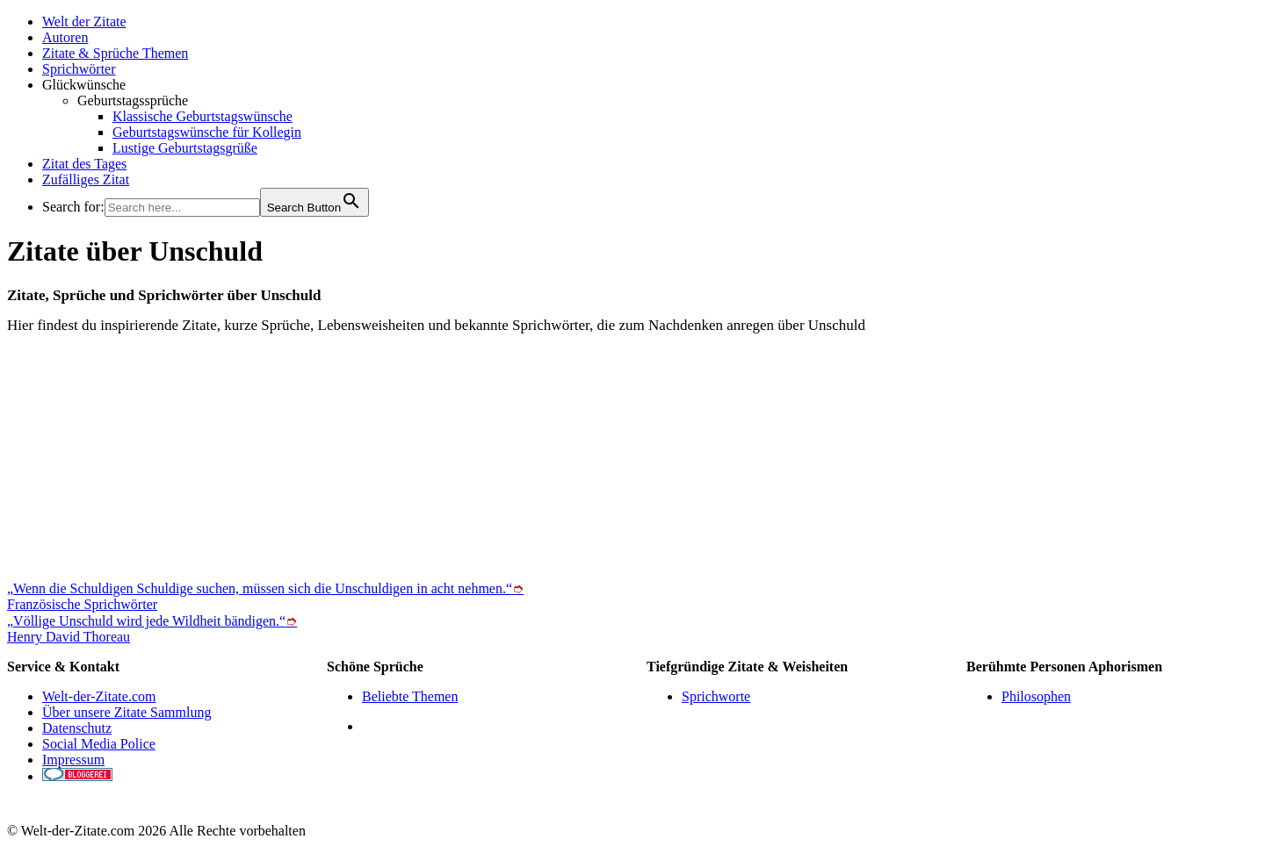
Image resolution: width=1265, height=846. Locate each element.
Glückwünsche (84, 84)
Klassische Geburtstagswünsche (202, 116)
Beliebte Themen (410, 696)
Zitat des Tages (84, 163)
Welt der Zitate (84, 21)
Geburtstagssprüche (132, 100)
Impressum (73, 759)
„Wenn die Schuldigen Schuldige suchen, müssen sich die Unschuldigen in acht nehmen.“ (265, 588)
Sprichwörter (79, 68)
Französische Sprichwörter (82, 604)
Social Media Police (98, 743)
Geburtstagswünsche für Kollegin (206, 132)
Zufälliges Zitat (85, 179)
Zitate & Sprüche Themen (115, 53)
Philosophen (1036, 696)
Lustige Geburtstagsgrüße (184, 147)
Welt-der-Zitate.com (98, 696)
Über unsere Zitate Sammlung (126, 712)
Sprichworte (716, 696)
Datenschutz (77, 728)
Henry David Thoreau (68, 636)
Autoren (65, 37)
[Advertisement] (534, 457)
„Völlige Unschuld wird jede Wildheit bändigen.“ (152, 620)
